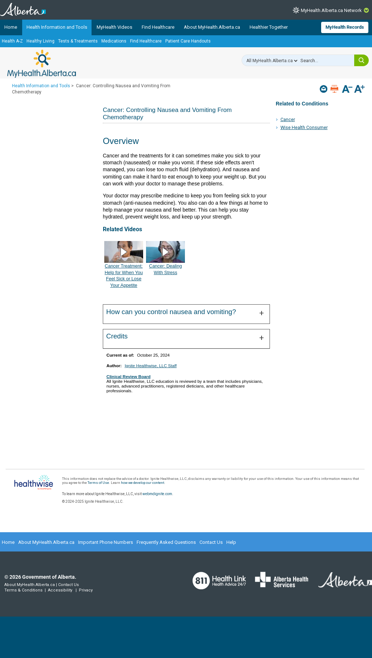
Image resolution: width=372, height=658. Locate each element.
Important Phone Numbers (105, 542)
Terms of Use (98, 483)
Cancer (287, 119)
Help (231, 542)
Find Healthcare (158, 27)
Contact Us (211, 542)
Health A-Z (12, 41)
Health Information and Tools (57, 27)
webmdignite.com (157, 494)
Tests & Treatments (78, 41)
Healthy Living (40, 41)
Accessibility (60, 590)
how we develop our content (142, 483)
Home (10, 27)
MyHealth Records (345, 27)
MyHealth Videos (114, 27)
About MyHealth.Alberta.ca (212, 27)
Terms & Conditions (23, 590)
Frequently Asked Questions (166, 542)
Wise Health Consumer (304, 127)
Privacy (86, 590)
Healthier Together (269, 27)
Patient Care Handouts (188, 41)
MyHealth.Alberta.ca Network (331, 10)
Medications (113, 41)
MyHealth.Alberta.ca (41, 63)
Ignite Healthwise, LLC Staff (151, 365)
